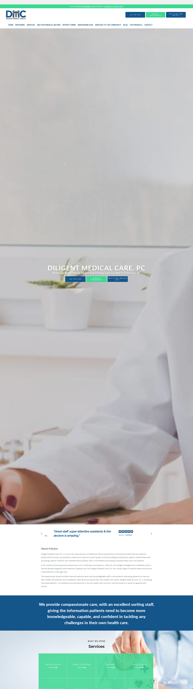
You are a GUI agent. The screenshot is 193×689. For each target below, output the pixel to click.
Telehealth (86, 6)
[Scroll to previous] (42, 534)
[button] (155, 15)
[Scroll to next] (150, 534)
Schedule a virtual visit (113, 6)
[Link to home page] (13, 14)
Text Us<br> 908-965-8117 (118, 279)
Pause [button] (46, 536)
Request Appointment (96, 279)
